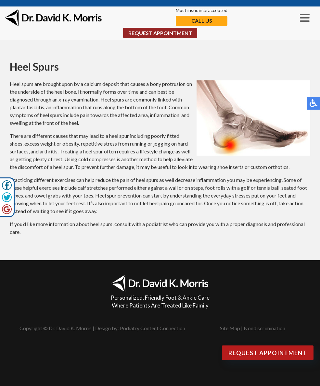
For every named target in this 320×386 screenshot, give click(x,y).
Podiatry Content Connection (152, 328)
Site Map (230, 328)
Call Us (201, 21)
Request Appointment (160, 33)
